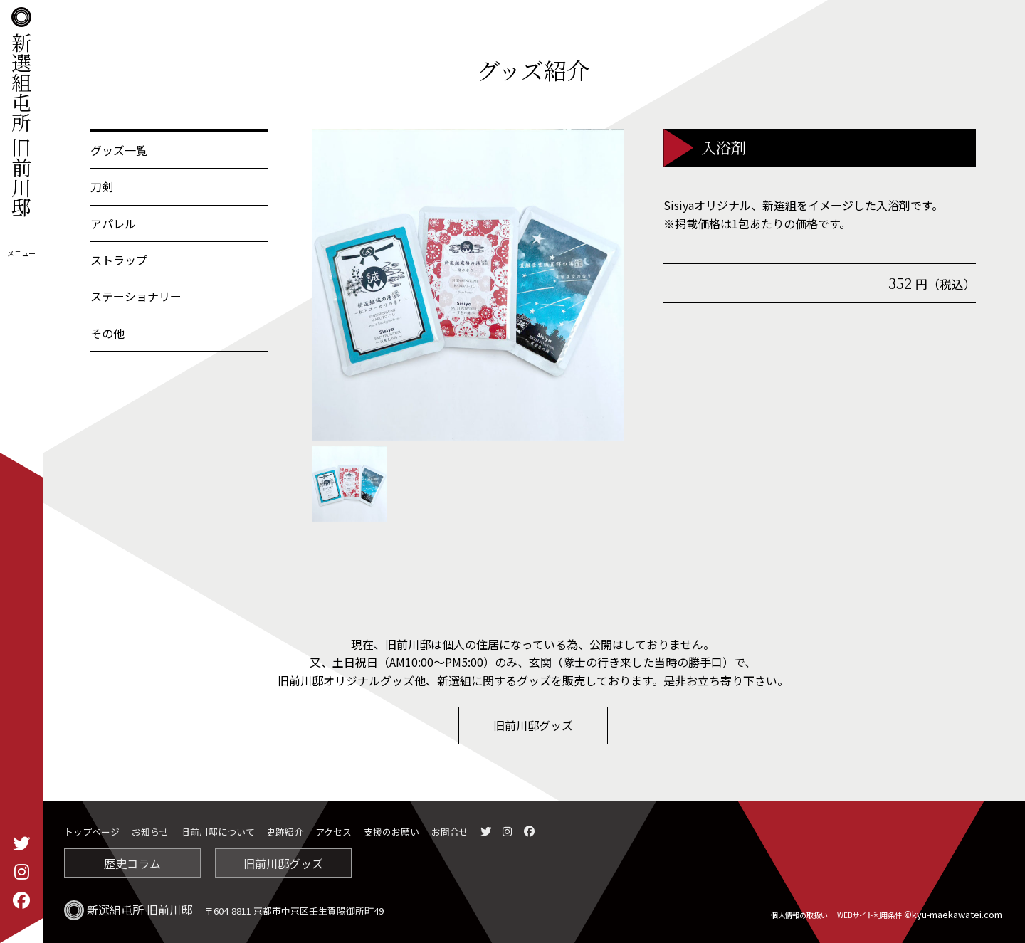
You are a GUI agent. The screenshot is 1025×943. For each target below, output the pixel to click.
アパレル (113, 223)
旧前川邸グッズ (533, 725)
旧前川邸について (218, 831)
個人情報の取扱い (799, 915)
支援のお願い (391, 831)
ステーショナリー (136, 296)
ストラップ (118, 259)
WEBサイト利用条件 (869, 915)
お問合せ (449, 831)
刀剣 (101, 186)
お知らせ (150, 831)
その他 (107, 333)
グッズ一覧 (118, 150)
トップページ (92, 831)
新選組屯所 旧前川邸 (21, 112)
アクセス (333, 831)
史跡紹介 (284, 831)
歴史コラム (132, 863)
